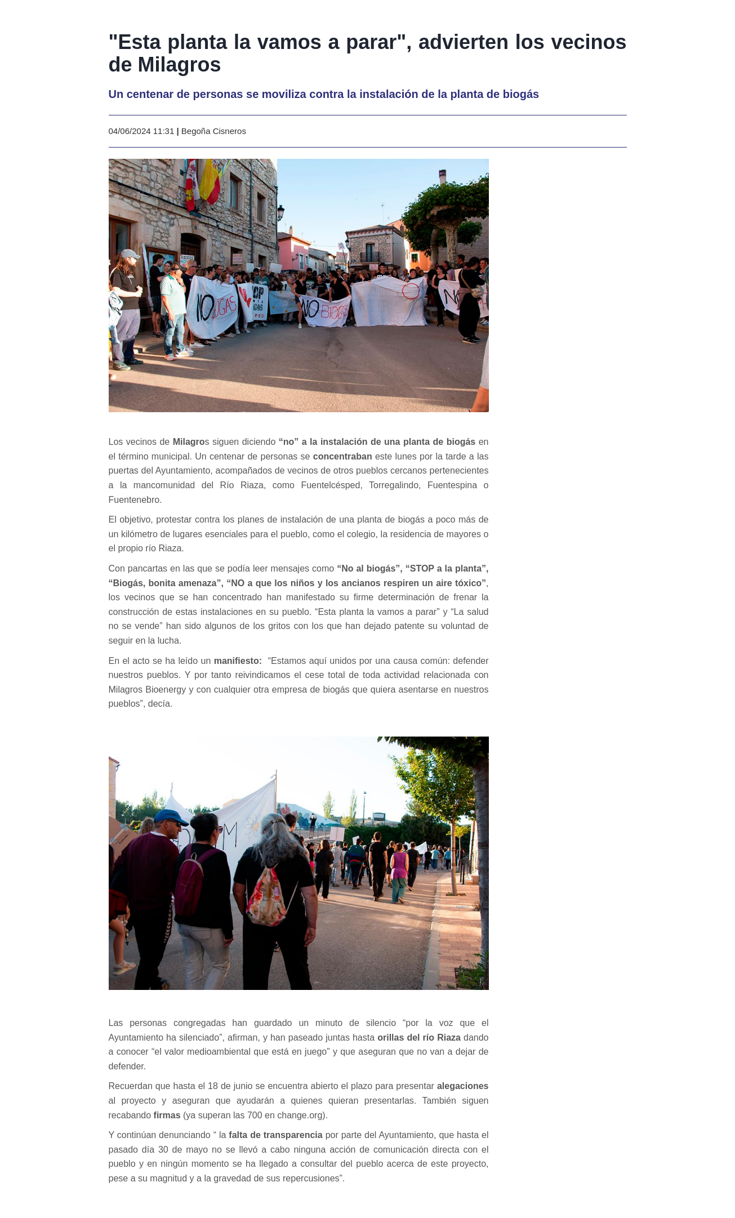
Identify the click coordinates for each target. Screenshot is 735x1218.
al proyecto (132, 1100)
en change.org (293, 1115)
